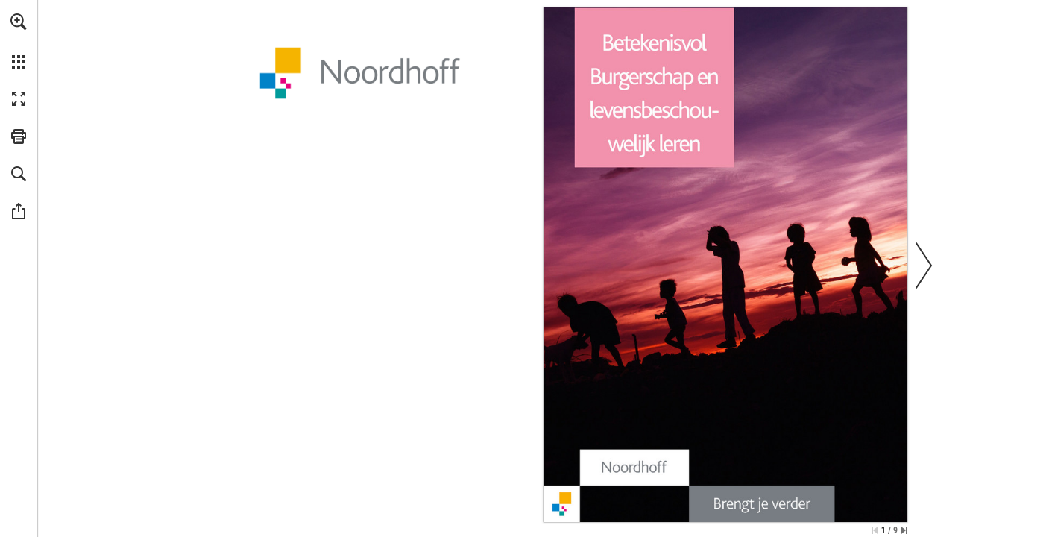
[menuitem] (18, 41)
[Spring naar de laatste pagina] (904, 530)
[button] (18, 21)
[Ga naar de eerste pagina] (875, 530)
